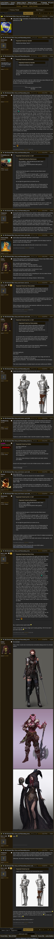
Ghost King (34, 550)
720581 (51, 472)
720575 (51, 282)
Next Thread (40, 10)
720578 (51, 368)
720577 (51, 316)
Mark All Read (12, 936)
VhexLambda (33, 282)
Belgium (6, 504)
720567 (51, 235)
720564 (51, 210)
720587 (51, 833)
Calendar (24, 6)
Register (44, 2)
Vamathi (34, 37)
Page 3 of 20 (28, 13)
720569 (51, 256)
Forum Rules (4, 936)
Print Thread (4, 13)
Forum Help (41, 936)
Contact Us (34, 936)
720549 (51, 16)
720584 (51, 550)
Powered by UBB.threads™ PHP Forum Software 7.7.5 (27, 938)
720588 (51, 850)
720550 (51, 37)
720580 (51, 440)
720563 (51, 152)
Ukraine (6, 428)
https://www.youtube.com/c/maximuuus (23, 546)
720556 (51, 56)
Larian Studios (5, 2)
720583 (51, 493)
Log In (50, 2)
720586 (51, 639)
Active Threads (33, 6)
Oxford (6, 454)
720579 (51, 418)
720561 (51, 92)
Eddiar (35, 440)
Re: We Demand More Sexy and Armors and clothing (18, 16)
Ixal (35, 865)
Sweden (6, 169)
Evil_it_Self (34, 16)
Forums (13, 2)
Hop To (11, 928)
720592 (51, 865)
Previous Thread (13, 10)
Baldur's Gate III (21, 2)
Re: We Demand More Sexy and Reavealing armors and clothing (20, 37)
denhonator (34, 56)
